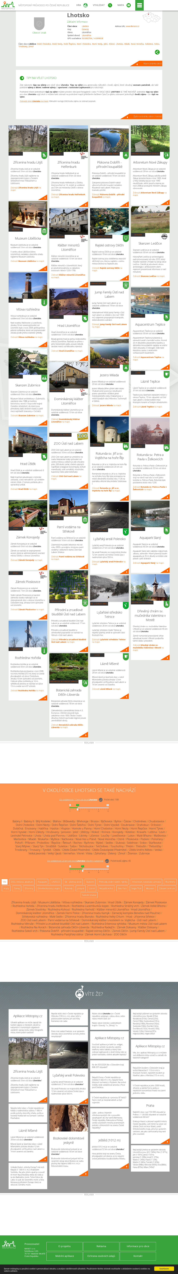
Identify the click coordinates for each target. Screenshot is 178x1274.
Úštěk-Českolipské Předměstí (109, 850)
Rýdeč (99, 842)
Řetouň (67, 842)
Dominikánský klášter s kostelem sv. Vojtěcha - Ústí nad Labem (119, 920)
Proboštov (43, 842)
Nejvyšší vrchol (106, 888)
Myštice (55, 839)
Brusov (95, 821)
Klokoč (112, 44)
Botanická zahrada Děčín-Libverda (69, 927)
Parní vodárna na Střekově (63, 920)
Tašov (73, 846)
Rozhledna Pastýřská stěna (67, 934)
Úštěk (56, 850)
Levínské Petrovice (21, 835)
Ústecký (85, 29)
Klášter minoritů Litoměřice (113, 909)
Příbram (30, 842)
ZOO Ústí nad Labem (33, 920)
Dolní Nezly (57, 44)
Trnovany (34, 850)
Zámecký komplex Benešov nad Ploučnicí (136, 913)
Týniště (47, 850)
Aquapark (138, 315)
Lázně (97, 655)
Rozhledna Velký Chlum (110, 916)
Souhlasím (164, 1268)
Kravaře (141, 832)
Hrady (15, 455)
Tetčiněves (102, 846)
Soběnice (149, 44)
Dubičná (18, 828)
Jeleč (106, 44)
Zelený (112, 853)
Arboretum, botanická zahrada (64, 681)
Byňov (117, 821)
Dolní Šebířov (78, 825)
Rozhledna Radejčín (103, 927)
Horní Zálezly (36, 832)
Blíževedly (69, 821)
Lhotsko (78, 15)
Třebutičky (155, 846)
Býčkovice (106, 821)
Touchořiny (117, 846)
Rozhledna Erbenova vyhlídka (109, 923)
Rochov (77, 842)
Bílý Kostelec (43, 821)
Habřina (43, 828)
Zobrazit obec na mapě (34, 101)
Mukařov (43, 839)
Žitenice (132, 853)
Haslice (54, 828)
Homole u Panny (82, 828)
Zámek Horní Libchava (98, 934)
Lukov (131, 835)
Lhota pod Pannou (54, 835)
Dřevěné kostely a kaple (142, 602)
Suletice (63, 846)
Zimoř (31, 46)
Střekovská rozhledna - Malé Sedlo (42, 916)
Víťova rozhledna (72, 902)
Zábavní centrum (57, 601)
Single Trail (136, 888)
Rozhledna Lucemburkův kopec (90, 906)
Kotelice (130, 832)
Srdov (156, 44)
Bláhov (57, 821)
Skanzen (15, 376)
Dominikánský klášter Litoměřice (35, 913)
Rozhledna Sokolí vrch (25, 931)
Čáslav (127, 821)
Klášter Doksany (147, 927)
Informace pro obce (138, 1246)
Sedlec (109, 842)
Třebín (130, 846)
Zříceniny (16, 153)
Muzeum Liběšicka (49, 902)
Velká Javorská (37, 853)
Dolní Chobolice (44, 44)
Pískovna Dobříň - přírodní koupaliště (62, 931)
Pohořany (157, 839)
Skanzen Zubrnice (95, 902)
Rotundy (97, 445)
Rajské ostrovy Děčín (98, 931)
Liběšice (85, 26)
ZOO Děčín (120, 934)
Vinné (80, 853)
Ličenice (94, 835)
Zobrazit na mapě (27, 261)
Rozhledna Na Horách (34, 927)
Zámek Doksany (126, 927)
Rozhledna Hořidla (23, 906)
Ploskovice (132, 839)
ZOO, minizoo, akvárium (60, 435)
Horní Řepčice (139, 828)
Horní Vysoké (19, 832)
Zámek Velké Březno (153, 906)
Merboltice (20, 839)
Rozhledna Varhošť (83, 909)
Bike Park (122, 888)
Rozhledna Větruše (22, 923)
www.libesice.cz (132, 26)
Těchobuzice (86, 846)
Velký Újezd (54, 853)
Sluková (120, 842)
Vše (4, 881)
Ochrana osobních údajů (101, 1256)
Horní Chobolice (84, 44)
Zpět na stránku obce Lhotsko (147, 116)
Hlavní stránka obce (152, 63)
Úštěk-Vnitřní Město (140, 850)
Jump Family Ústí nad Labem (147, 931)
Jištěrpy (85, 832)
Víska (89, 853)
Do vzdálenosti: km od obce (78, 799)
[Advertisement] (89, 763)
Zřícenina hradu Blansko (79, 916)
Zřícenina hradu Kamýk (96, 913)
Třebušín (141, 846)
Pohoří (19, 842)
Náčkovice (67, 839)
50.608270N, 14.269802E (92, 38)
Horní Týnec (156, 828)
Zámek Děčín (120, 931)
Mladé (127, 44)
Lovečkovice (118, 835)
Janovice (66, 832)
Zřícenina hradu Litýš (23, 902)
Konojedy (117, 832)
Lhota (38, 835)
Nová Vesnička (137, 44)
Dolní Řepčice (69, 44)
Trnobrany (22, 46)
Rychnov (89, 842)
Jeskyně (80, 888)
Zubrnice (144, 853)
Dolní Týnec (95, 825)
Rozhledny (16, 300)
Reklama (101, 1246)
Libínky (83, 835)
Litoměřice (86, 35)
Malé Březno (144, 835)
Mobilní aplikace (64, 1256)
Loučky (105, 835)
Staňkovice (155, 842)
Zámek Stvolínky (36, 909)
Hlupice (65, 828)
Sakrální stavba (57, 236)
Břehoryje (82, 821)
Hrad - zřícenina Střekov (140, 916)
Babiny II (29, 821)
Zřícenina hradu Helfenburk (53, 906)
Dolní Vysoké (111, 825)
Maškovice (160, 835)
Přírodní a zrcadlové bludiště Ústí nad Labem (62, 923)
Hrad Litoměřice (140, 909)
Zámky (15, 528)
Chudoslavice (156, 821)
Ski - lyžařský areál (99, 530)
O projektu (64, 1246)
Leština (152, 832)
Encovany (30, 828)
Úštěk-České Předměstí (76, 850)
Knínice (106, 832)
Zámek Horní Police (68, 913)
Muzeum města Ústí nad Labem (148, 923)
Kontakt (138, 1256)
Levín (162, 832)
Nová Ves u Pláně (86, 839)
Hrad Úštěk (115, 902)
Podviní (145, 839)
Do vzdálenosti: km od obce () (75, 860)
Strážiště (51, 846)
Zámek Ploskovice (156, 902)
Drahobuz (143, 825)
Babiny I (17, 821)
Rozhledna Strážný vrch (125, 906)
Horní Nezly (97, 44)
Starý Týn (38, 846)
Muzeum (15, 229)
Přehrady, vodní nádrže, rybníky (105, 153)
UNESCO (55, 881)
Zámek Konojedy (134, 902)
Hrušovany (52, 832)
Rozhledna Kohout (59, 909)
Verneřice (69, 853)
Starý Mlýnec (22, 846)
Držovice (156, 825)
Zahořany (100, 853)
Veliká (158, 850)
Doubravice (128, 825)
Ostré (121, 839)
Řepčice (55, 842)
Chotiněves (139, 821)
